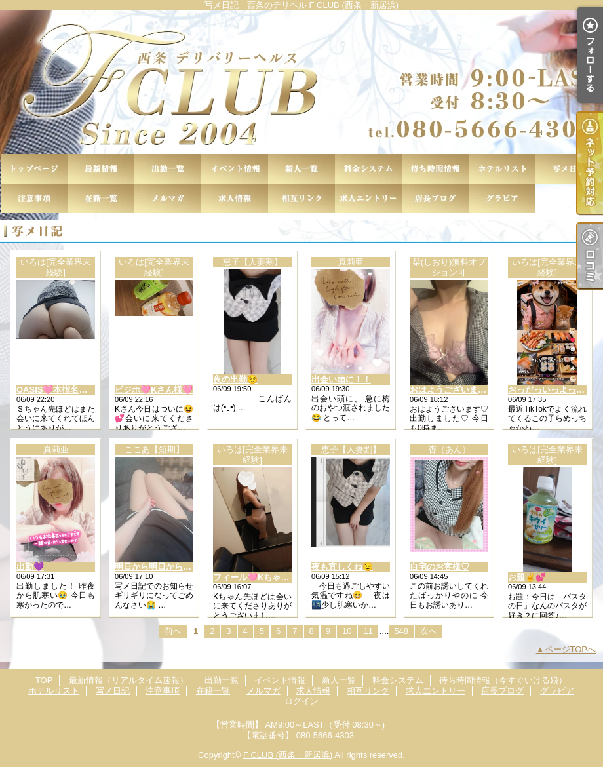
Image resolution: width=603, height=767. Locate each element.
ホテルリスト (502, 169)
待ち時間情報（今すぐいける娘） (435, 169)
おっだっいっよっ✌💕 (552, 390)
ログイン (301, 701)
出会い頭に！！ (341, 379)
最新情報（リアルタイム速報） (101, 169)
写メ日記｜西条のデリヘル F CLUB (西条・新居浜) (301, 82)
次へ (428, 631)
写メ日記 (568, 169)
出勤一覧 (167, 169)
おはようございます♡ (452, 390)
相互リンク (301, 198)
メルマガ (167, 198)
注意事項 (34, 198)
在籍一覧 (101, 198)
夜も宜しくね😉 (342, 567)
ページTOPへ (570, 649)
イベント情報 (234, 169)
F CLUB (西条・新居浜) (288, 755)
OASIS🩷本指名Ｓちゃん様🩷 (74, 390)
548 (401, 631)
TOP (34, 169)
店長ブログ (435, 198)
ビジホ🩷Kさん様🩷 (154, 390)
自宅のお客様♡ (439, 567)
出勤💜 (30, 567)
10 (346, 631)
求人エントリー (368, 198)
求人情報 (234, 198)
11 (367, 631)
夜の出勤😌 (235, 379)
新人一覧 (301, 169)
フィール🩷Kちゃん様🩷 (260, 577)
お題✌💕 (527, 577)
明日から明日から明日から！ (170, 567)
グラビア (502, 198)
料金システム (368, 169)
